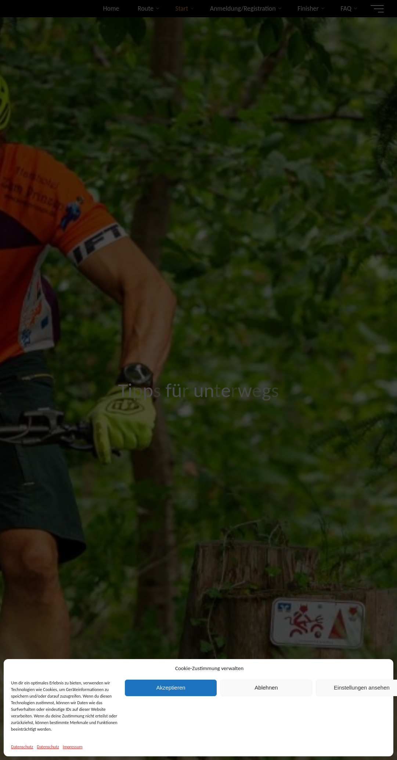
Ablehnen (266, 687)
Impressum (73, 746)
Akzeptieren (170, 687)
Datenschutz (22, 746)
